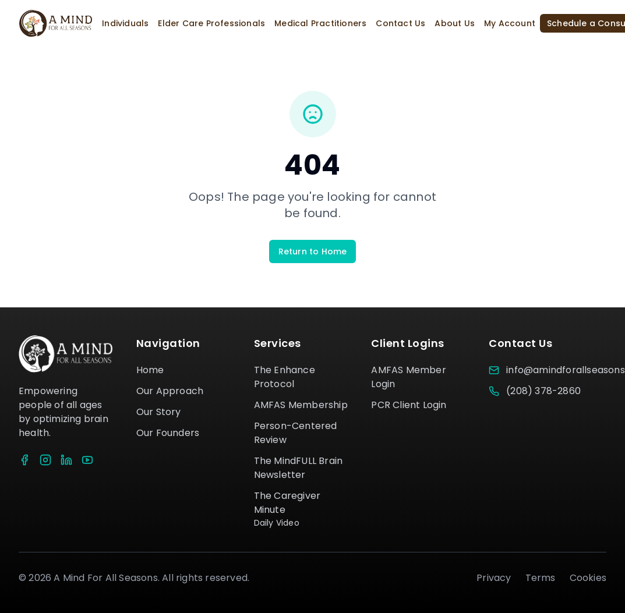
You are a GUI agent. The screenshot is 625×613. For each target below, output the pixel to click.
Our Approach (169, 391)
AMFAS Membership (301, 405)
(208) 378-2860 (543, 391)
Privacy (493, 577)
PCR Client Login (408, 405)
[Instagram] (45, 460)
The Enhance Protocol (284, 377)
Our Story (158, 412)
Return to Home (312, 251)
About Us (455, 23)
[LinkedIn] (66, 460)
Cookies (588, 577)
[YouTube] (87, 460)
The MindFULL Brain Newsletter (298, 467)
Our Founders (167, 433)
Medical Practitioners (320, 23)
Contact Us (400, 23)
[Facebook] (24, 460)
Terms (540, 577)
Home (150, 370)
